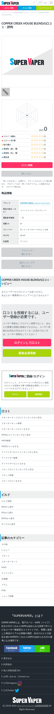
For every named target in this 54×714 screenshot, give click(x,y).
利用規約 (7, 664)
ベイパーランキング (45, 8)
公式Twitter (11, 690)
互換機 (4, 579)
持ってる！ (27, 173)
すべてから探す (8, 524)
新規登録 (38, 394)
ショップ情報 (7, 596)
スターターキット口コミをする (15, 429)
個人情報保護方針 (12, 670)
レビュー (5, 550)
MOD (3, 567)
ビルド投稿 (27, 8)
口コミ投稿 (9, 8)
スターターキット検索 (11, 423)
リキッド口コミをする (11, 481)
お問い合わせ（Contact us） (17, 676)
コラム (4, 584)
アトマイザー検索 (9, 458)
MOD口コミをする (10, 446)
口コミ (26, 12)
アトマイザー (7, 573)
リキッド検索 (7, 475)
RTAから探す (7, 512)
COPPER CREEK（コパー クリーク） (35, 203)
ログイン (15, 394)
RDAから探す (7, 507)
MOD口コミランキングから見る (16, 435)
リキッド (33, 12)
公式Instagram (12, 683)
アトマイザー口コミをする (13, 463)
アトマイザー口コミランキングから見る (19, 452)
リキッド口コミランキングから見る (17, 469)
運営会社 (7, 658)
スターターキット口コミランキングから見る (21, 417)
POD (3, 590)
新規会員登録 (27, 353)
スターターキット (9, 561)
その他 (4, 544)
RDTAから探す (8, 518)
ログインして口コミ (27, 342)
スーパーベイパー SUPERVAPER (11, 12)
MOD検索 (6, 440)
